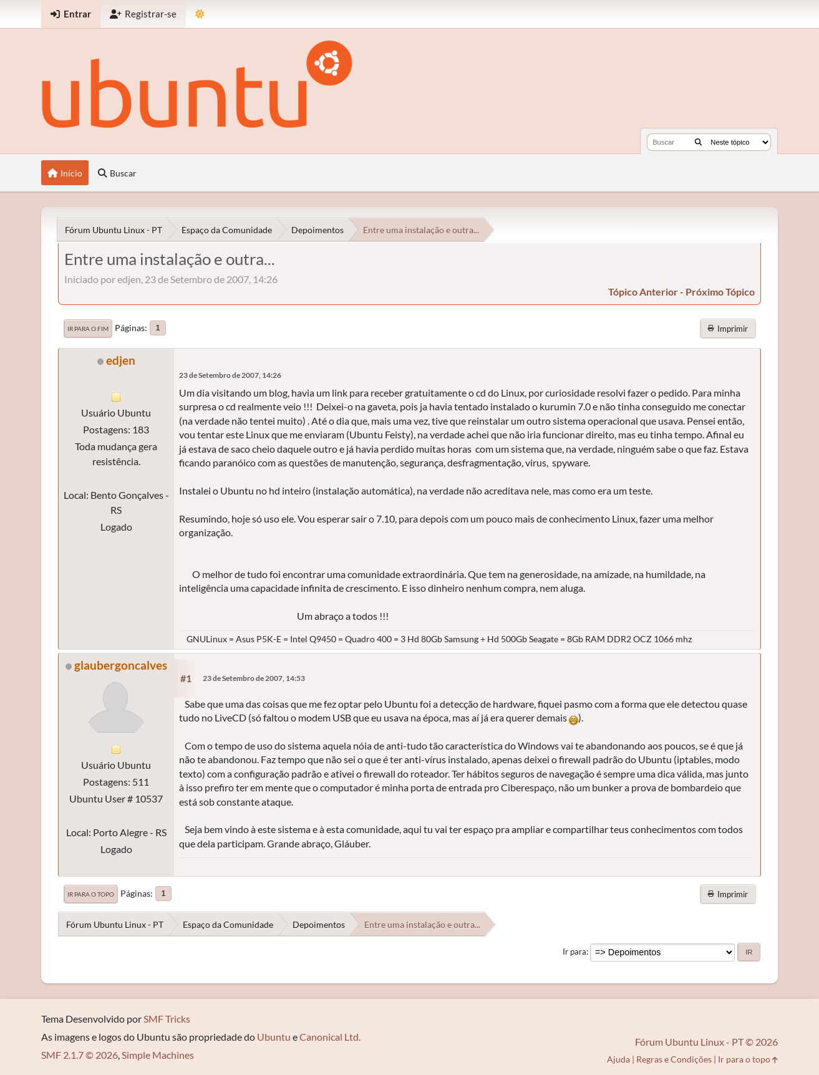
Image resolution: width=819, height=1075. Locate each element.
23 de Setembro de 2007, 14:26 (230, 375)
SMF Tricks (166, 1018)
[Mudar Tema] (200, 14)
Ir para (574, 952)
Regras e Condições (674, 1059)
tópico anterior (643, 291)
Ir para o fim (88, 328)
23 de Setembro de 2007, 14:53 (254, 678)
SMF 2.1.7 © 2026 (79, 1055)
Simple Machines (158, 1055)
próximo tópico (720, 291)
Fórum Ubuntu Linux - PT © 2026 (706, 1042)
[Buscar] (698, 142)
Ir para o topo (90, 894)
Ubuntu (274, 1037)
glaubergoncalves (120, 665)
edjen (120, 360)
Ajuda (618, 1059)
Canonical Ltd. (330, 1037)
